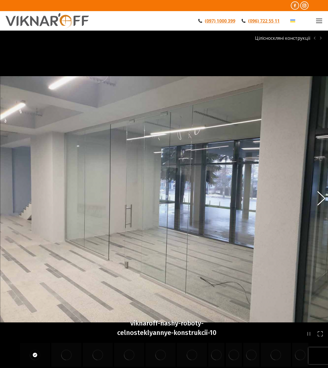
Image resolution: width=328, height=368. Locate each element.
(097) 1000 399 (220, 21)
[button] (318, 181)
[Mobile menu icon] (319, 21)
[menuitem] (297, 21)
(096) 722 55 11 (264, 21)
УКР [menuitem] (301, 21)
